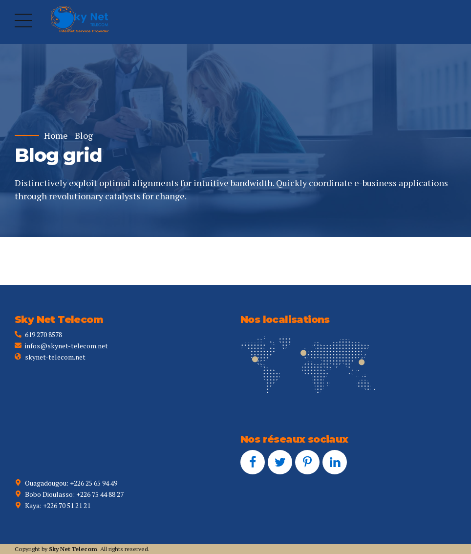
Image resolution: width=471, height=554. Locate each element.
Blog (84, 135)
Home (56, 135)
